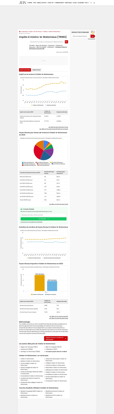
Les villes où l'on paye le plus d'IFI (58, 316)
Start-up (51, 2)
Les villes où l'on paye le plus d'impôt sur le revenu (53, 129)
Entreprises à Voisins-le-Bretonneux (56, 380)
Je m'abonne (42, 218)
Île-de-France (38, 31)
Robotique (68, 2)
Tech (34, 2)
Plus (87, 2)
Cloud (75, 2)
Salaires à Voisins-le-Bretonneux (30, 361)
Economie (81, 2)
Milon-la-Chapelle (41, 47)
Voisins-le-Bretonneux (54, 31)
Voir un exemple (91, 38)
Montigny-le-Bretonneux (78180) (30, 351)
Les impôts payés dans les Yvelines (56, 351)
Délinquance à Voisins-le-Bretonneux (56, 369)
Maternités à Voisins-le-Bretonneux (56, 367)
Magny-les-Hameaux (41, 45)
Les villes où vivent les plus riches (58, 204)
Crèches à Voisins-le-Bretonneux (55, 365)
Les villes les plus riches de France (58, 127)
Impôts (31, 31)
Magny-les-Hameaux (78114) (29, 347)
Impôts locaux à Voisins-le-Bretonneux (56, 338)
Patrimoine (25, 31)
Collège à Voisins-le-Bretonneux (55, 363)
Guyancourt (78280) (27, 349)
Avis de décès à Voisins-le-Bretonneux (32, 376)
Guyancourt (51, 45)
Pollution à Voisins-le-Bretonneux (55, 372)
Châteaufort (50, 47)
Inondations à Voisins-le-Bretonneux (56, 374)
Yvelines (45, 31)
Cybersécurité (59, 2)
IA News (29, 2)
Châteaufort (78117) (51, 349)
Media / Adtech (41, 2)
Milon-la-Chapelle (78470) (54, 347)
